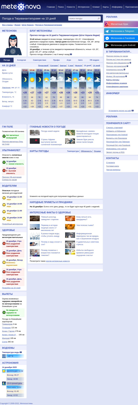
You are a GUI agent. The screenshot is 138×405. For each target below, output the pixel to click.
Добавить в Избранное (116, 131)
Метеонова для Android (123, 45)
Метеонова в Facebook (123, 38)
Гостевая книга (112, 166)
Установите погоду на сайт (119, 111)
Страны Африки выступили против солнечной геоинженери (51, 142)
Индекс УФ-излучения (115, 76)
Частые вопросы (113, 170)
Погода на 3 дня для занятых (118, 59)
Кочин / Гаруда (8, 331)
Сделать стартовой (114, 128)
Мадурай (6, 338)
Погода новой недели (50, 131)
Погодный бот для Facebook (118, 145)
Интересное (84, 7)
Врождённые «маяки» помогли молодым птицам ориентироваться (87, 133)
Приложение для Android (117, 135)
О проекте (110, 163)
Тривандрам (7, 324)
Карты (106, 7)
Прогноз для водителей (116, 66)
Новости (71, 7)
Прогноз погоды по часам (117, 56)
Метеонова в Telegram (122, 31)
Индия (17, 25)
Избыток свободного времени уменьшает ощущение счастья (85, 252)
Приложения (131, 7)
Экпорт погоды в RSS (115, 152)
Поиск (61, 7)
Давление (6, 87)
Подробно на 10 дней (11, 288)
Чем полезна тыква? (85, 225)
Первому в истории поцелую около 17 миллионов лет (49, 227)
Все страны (7, 25)
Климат (96, 7)
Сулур (4, 342)
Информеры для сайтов (116, 149)
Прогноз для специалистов (117, 63)
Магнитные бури (119, 24)
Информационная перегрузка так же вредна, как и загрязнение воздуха (87, 236)
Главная (51, 7)
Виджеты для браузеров (116, 138)
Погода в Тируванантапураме (48, 25)
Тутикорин (6, 328)
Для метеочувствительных (117, 73)
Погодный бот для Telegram (118, 142)
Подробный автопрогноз (12, 224)
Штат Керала (27, 25)
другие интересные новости (58, 261)
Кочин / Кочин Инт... (10, 335)
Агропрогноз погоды (114, 70)
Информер (117, 7)
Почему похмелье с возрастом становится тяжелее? (50, 252)
